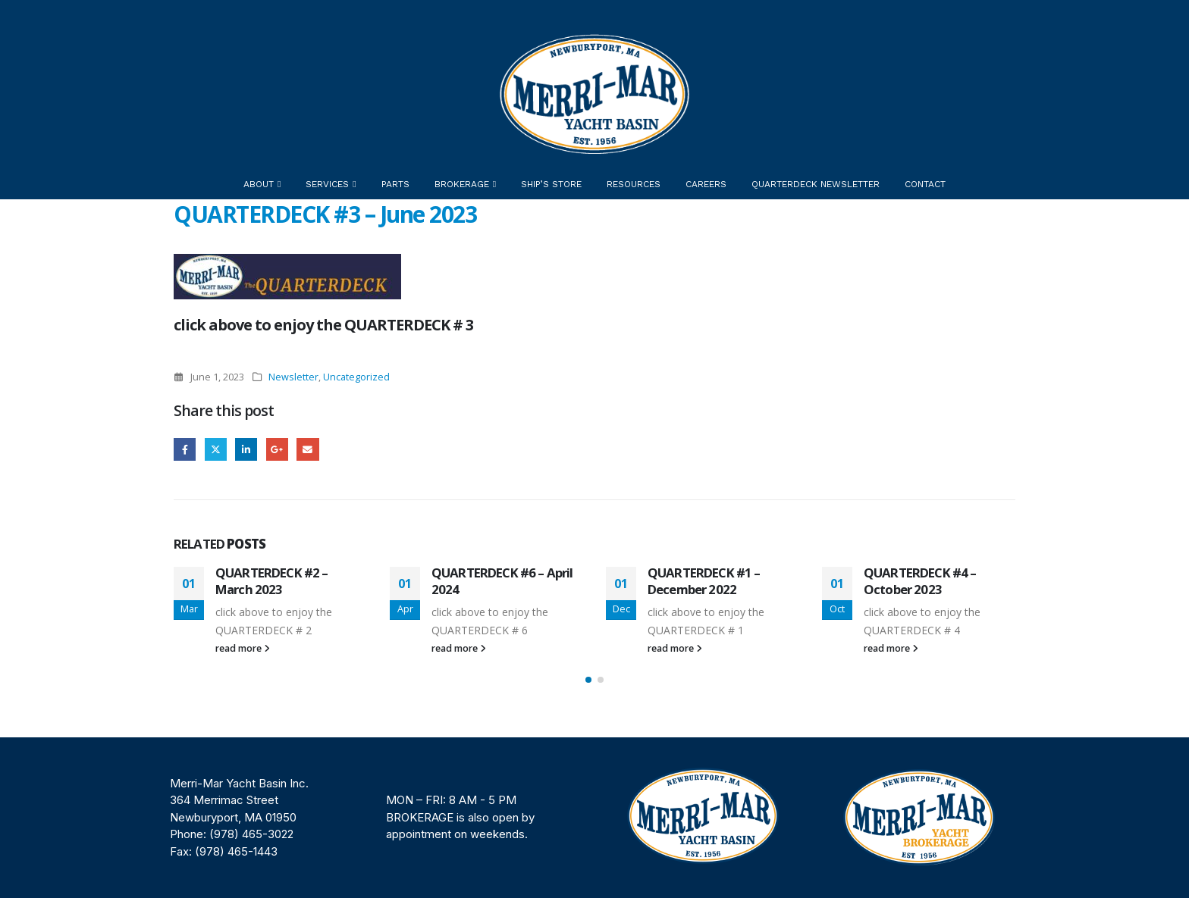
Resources (633, 184)
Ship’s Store (551, 184)
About (258, 184)
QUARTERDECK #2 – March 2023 (271, 581)
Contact (925, 184)
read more (242, 648)
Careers (705, 184)
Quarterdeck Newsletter (815, 184)
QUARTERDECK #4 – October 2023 (920, 581)
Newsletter (293, 377)
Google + (277, 449)
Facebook (185, 449)
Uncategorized (356, 377)
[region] (594, 817)
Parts (395, 184)
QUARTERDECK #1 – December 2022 (704, 581)
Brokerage (462, 184)
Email (307, 449)
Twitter (216, 449)
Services (327, 184)
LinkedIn (246, 449)
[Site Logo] (594, 94)
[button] (588, 680)
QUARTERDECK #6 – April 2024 (502, 581)
